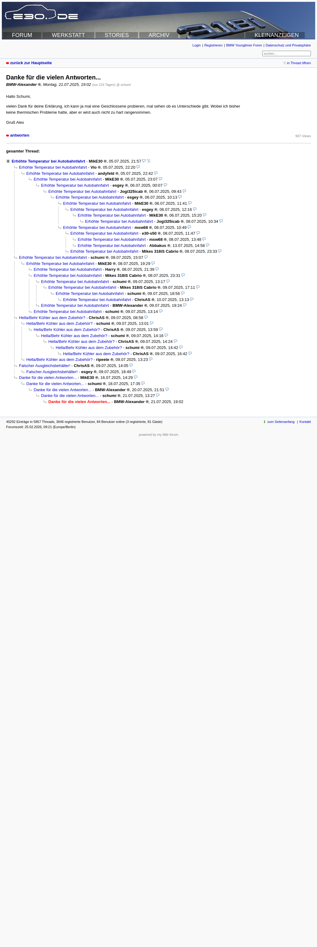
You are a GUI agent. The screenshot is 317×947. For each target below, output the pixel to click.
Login (196, 45)
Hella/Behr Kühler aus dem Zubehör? (52, 317)
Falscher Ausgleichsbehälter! (44, 365)
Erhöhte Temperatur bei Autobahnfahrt (48, 161)
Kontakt (305, 422)
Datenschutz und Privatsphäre (288, 45)
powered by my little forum (158, 434)
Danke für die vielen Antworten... (48, 377)
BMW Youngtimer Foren (244, 45)
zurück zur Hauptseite (31, 63)
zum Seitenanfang (281, 422)
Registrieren (213, 45)
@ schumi (123, 84)
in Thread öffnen (299, 63)
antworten (19, 135)
